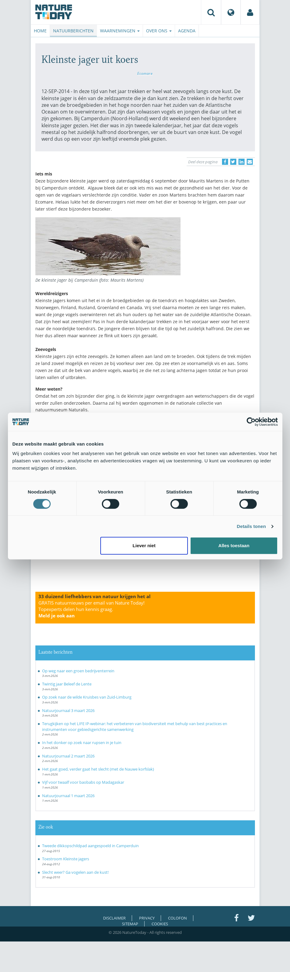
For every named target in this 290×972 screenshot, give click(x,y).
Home (40, 31)
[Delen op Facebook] (225, 162)
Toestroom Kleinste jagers (65, 859)
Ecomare (144, 73)
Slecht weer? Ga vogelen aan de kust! (75, 872)
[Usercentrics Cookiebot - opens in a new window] (251, 421)
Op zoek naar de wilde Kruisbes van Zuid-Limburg (86, 697)
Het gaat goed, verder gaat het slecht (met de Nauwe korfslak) (98, 769)
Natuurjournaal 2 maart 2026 (68, 756)
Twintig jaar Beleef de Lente (66, 684)
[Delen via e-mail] (250, 162)
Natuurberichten (73, 31)
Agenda (186, 31)
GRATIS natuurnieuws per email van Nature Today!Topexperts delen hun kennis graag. (91, 609)
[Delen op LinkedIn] (241, 162)
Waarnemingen (120, 31)
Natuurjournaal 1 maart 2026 (68, 795)
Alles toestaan (233, 545)
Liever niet (144, 545)
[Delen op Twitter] (233, 162)
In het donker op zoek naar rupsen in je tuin (81, 742)
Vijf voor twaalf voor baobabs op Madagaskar (83, 782)
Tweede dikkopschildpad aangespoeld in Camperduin (90, 845)
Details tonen (251, 526)
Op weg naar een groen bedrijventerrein (78, 671)
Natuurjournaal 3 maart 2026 (68, 710)
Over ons (159, 31)
